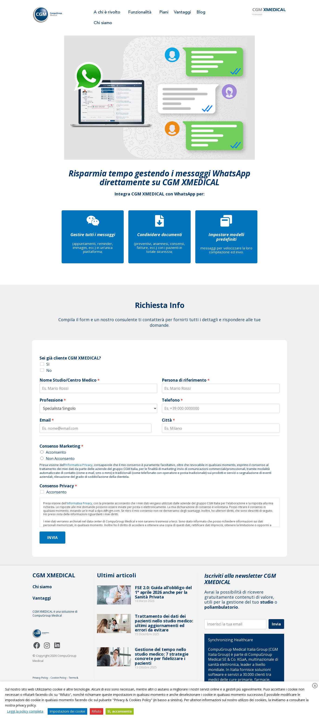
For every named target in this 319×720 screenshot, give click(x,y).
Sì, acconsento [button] (119, 711)
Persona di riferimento (185, 380)
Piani (163, 12)
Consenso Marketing (61, 446)
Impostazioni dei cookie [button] (67, 711)
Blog (200, 12)
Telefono (172, 400)
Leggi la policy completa (25, 711)
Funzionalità (141, 12)
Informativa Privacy (79, 465)
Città (168, 420)
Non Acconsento (60, 458)
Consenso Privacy (58, 486)
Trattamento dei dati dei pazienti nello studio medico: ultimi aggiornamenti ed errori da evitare (164, 623)
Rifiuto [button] (96, 711)
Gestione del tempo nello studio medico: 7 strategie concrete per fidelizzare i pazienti (161, 656)
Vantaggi (182, 12)
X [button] (315, 686)
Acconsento (56, 452)
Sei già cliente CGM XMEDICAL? (70, 358)
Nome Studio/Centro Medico (70, 380)
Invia (52, 537)
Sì (47, 364)
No (49, 370)
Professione (53, 400)
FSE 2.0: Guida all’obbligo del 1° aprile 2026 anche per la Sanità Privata (163, 592)
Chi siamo (103, 23)
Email (47, 420)
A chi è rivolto (108, 12)
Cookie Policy (58, 677)
